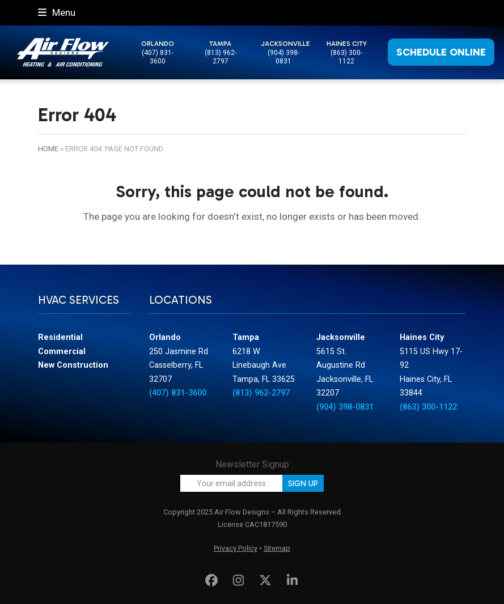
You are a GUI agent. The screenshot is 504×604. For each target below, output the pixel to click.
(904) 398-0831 (283, 57)
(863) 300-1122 (346, 57)
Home (48, 148)
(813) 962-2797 (220, 57)
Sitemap (277, 548)
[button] (56, 12)
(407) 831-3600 (157, 57)
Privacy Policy (235, 548)
